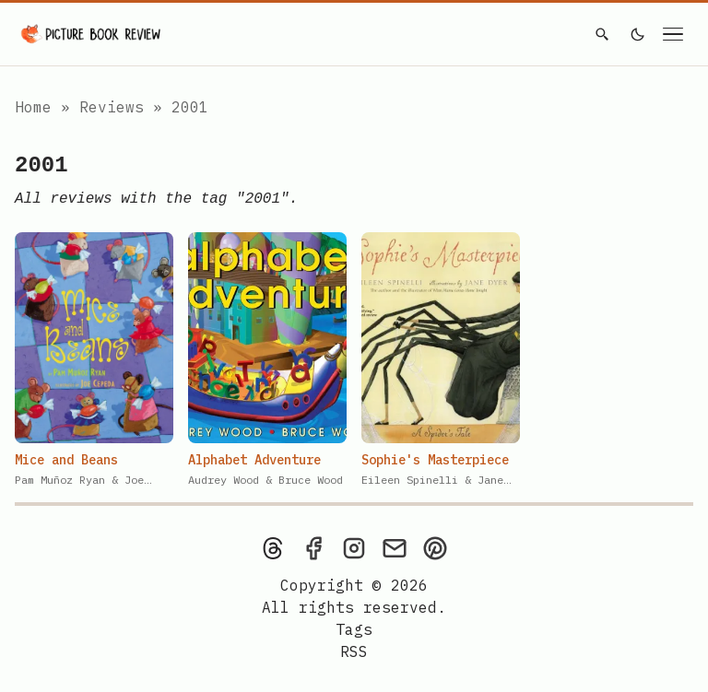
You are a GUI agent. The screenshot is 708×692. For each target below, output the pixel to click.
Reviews (116, 107)
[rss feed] (354, 651)
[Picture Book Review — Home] (91, 34)
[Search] (602, 34)
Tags (354, 629)
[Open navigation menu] (673, 34)
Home (33, 107)
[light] (638, 34)
